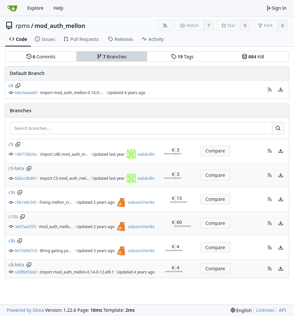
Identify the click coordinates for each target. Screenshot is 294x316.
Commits (41, 57)
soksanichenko (141, 202)
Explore (35, 8)
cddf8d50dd (26, 272)
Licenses (265, 310)
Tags (182, 57)
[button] (270, 89)
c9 (10, 144)
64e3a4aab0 (26, 92)
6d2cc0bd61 (26, 178)
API (282, 310)
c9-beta (16, 168)
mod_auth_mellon (59, 25)
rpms (23, 25)
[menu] (281, 89)
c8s (11, 240)
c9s (11, 192)
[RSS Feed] (165, 25)
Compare (215, 151)
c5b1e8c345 (26, 202)
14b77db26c (26, 154)
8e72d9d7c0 (26, 250)
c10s (13, 216)
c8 (10, 85)
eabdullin (146, 154)
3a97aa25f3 (25, 226)
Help (58, 8)
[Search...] (278, 128)
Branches (112, 57)
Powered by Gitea (25, 310)
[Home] (12, 8)
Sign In (276, 8)
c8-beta (16, 264)
